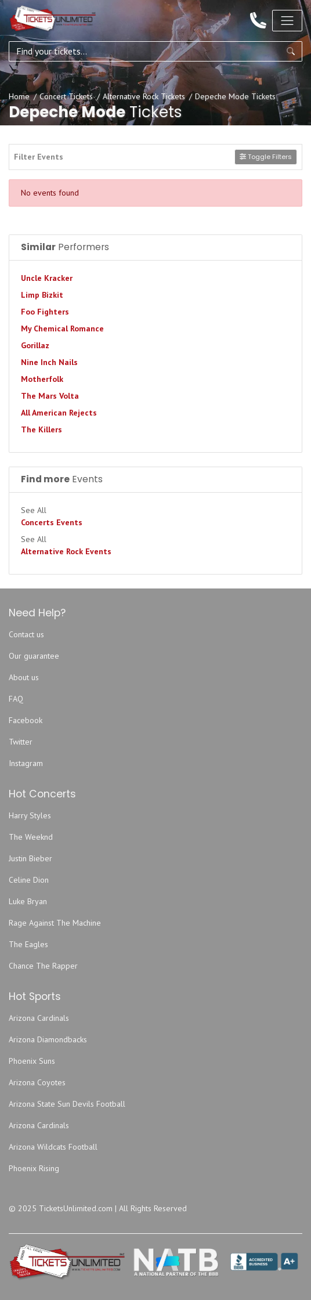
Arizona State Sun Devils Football (67, 1104)
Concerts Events (51, 522)
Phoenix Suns (32, 1061)
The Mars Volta (50, 396)
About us (24, 677)
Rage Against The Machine (55, 923)
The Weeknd (31, 837)
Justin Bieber (30, 858)
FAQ (16, 699)
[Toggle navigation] (287, 20)
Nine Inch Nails (49, 362)
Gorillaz (35, 345)
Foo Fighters (45, 311)
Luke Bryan (28, 901)
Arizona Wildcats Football (53, 1147)
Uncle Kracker (47, 278)
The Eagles (28, 944)
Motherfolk (42, 379)
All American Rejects (59, 412)
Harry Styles (30, 815)
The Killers (41, 429)
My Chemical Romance (62, 328)
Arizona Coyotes (37, 1082)
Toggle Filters (266, 156)
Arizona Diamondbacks (48, 1039)
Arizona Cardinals (39, 1018)
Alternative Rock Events (66, 551)
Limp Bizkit (42, 295)
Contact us (26, 634)
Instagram (26, 763)
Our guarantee (34, 656)
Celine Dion (29, 880)
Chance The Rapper (43, 965)
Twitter (20, 741)
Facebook (25, 720)
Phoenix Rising (34, 1168)
